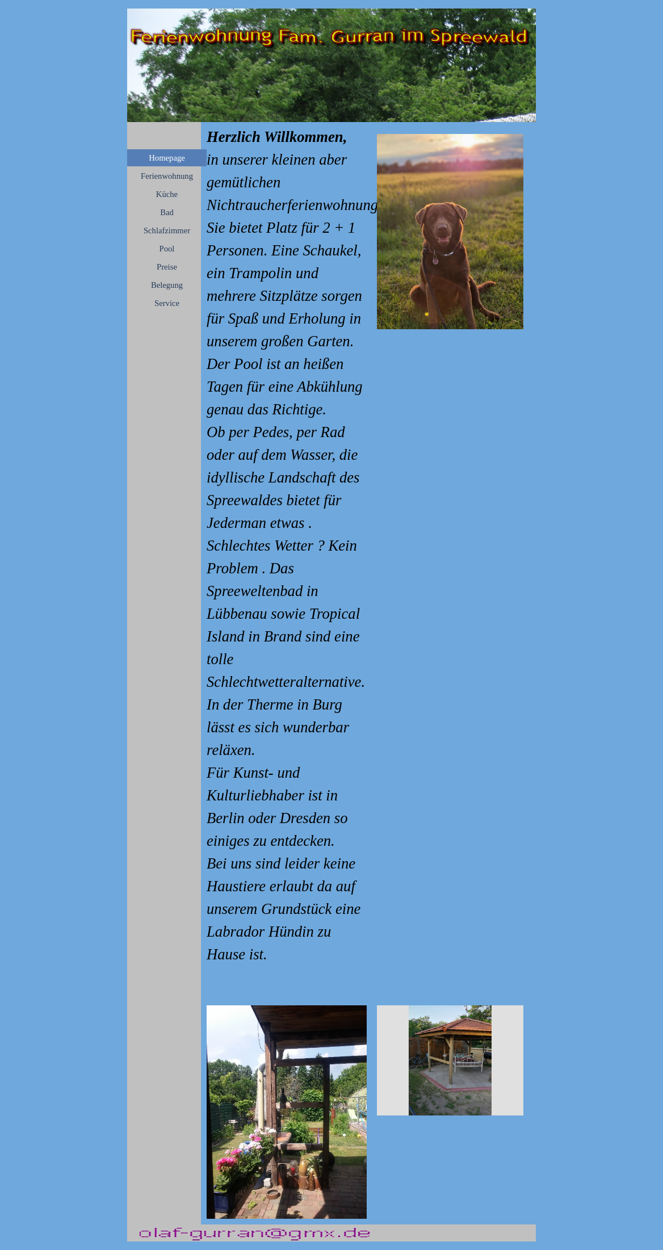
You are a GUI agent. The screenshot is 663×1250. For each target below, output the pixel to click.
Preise (167, 266)
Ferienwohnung (167, 176)
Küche (167, 194)
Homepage (166, 157)
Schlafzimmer (167, 230)
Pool (167, 248)
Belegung (167, 285)
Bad (167, 212)
